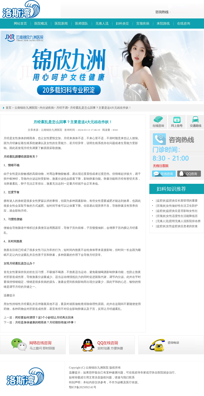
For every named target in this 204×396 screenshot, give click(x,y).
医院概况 (40, 23)
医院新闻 (61, 23)
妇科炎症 (122, 23)
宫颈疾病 (142, 23)
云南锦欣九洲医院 (25, 107)
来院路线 (163, 23)
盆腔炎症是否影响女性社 (182, 210)
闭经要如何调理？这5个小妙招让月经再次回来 (44, 317)
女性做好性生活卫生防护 (182, 205)
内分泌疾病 (47, 107)
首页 (8, 107)
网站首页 (20, 23)
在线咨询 (183, 23)
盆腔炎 (161, 200)
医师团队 (81, 23)
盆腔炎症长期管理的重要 (182, 200)
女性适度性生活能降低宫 (182, 216)
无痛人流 (102, 23)
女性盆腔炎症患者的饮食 (182, 226)
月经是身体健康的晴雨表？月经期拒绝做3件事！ (45, 322)
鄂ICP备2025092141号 (82, 387)
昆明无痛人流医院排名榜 (185, 221)
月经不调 (62, 107)
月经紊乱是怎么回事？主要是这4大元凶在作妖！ (100, 107)
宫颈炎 (161, 205)
